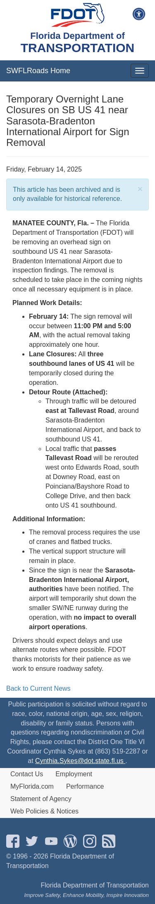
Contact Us (26, 774)
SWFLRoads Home (38, 71)
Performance (85, 786)
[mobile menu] (140, 71)
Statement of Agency (41, 798)
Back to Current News (38, 688)
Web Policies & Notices (44, 811)
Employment (73, 774)
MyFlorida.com (32, 786)
